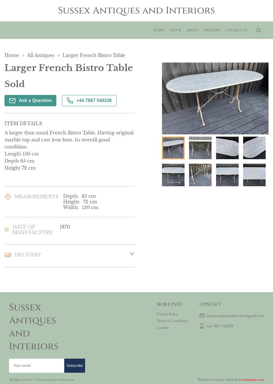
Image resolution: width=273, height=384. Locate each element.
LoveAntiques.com (251, 379)
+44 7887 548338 (89, 100)
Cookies (163, 327)
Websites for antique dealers (215, 379)
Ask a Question (30, 100)
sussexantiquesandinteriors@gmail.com (235, 315)
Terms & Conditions (172, 320)
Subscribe (74, 365)
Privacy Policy (167, 313)
